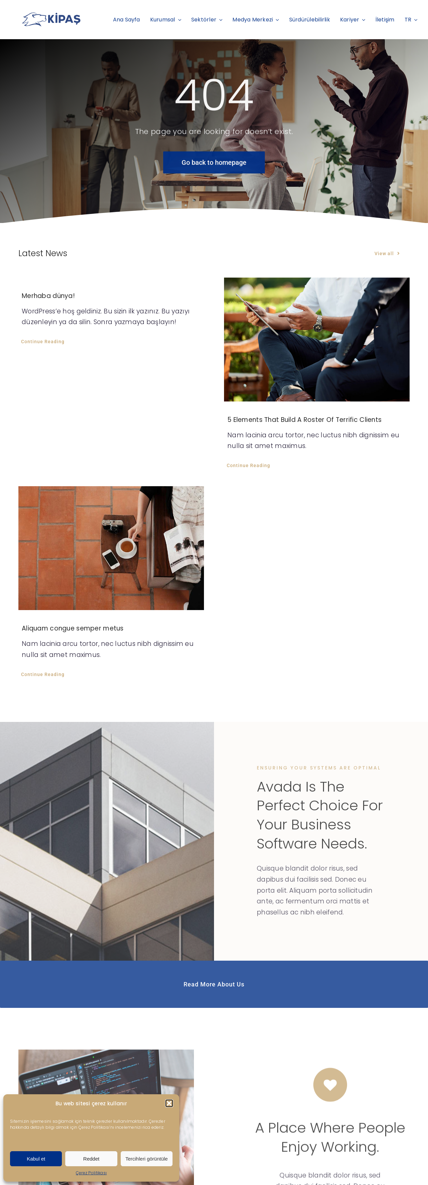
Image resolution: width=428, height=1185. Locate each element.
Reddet (91, 1159)
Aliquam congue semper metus (73, 628)
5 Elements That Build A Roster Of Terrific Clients (304, 419)
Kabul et (36, 1159)
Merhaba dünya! (48, 295)
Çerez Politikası (91, 1173)
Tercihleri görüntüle (146, 1159)
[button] (169, 1103)
